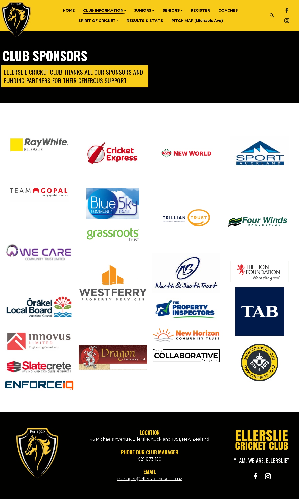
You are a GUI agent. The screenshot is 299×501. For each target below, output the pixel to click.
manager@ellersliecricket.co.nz (149, 478)
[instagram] (287, 20)
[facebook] (287, 10)
